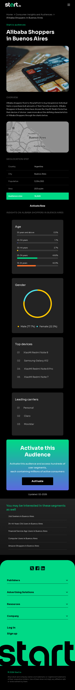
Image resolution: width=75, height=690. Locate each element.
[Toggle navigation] (68, 5)
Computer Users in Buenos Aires (23, 538)
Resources (13, 604)
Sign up (12, 633)
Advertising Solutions (20, 592)
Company (13, 616)
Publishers (13, 580)
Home (9, 14)
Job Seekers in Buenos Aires (21, 516)
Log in (11, 627)
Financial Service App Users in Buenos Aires (27, 531)
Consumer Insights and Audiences (34, 14)
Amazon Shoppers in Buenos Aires (23, 546)
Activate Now (37, 205)
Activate (37, 481)
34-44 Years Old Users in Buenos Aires (25, 524)
